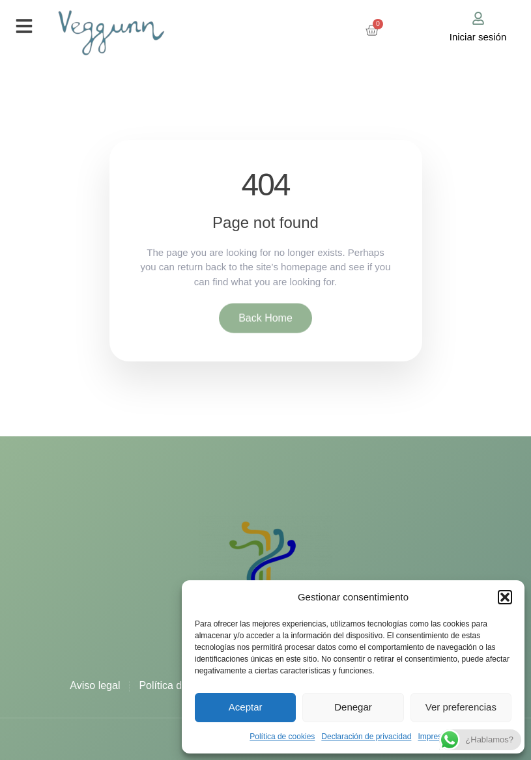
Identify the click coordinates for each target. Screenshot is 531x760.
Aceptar (246, 706)
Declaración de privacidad (366, 736)
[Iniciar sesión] (478, 18)
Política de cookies (282, 736)
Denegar (353, 706)
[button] (504, 597)
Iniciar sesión (478, 36)
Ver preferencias (460, 706)
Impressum (437, 736)
